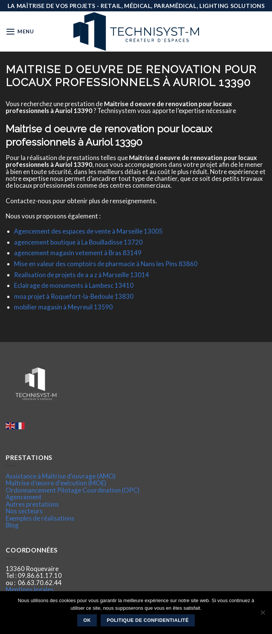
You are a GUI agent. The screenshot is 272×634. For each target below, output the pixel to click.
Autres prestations (32, 504)
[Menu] (20, 31)
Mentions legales (30, 589)
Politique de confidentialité (148, 620)
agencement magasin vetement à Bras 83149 (77, 253)
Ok (87, 620)
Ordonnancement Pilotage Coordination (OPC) (73, 490)
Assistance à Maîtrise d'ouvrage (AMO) (61, 476)
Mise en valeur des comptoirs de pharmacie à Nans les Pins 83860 (105, 264)
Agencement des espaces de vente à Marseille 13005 (88, 231)
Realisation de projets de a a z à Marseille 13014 (81, 275)
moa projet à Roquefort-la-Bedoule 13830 (74, 296)
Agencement (24, 497)
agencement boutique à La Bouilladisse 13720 (78, 242)
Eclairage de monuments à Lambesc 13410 (74, 285)
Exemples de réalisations (40, 518)
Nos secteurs (24, 511)
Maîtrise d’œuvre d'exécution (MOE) (56, 483)
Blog (12, 525)
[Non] (262, 615)
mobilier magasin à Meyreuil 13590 (63, 307)
